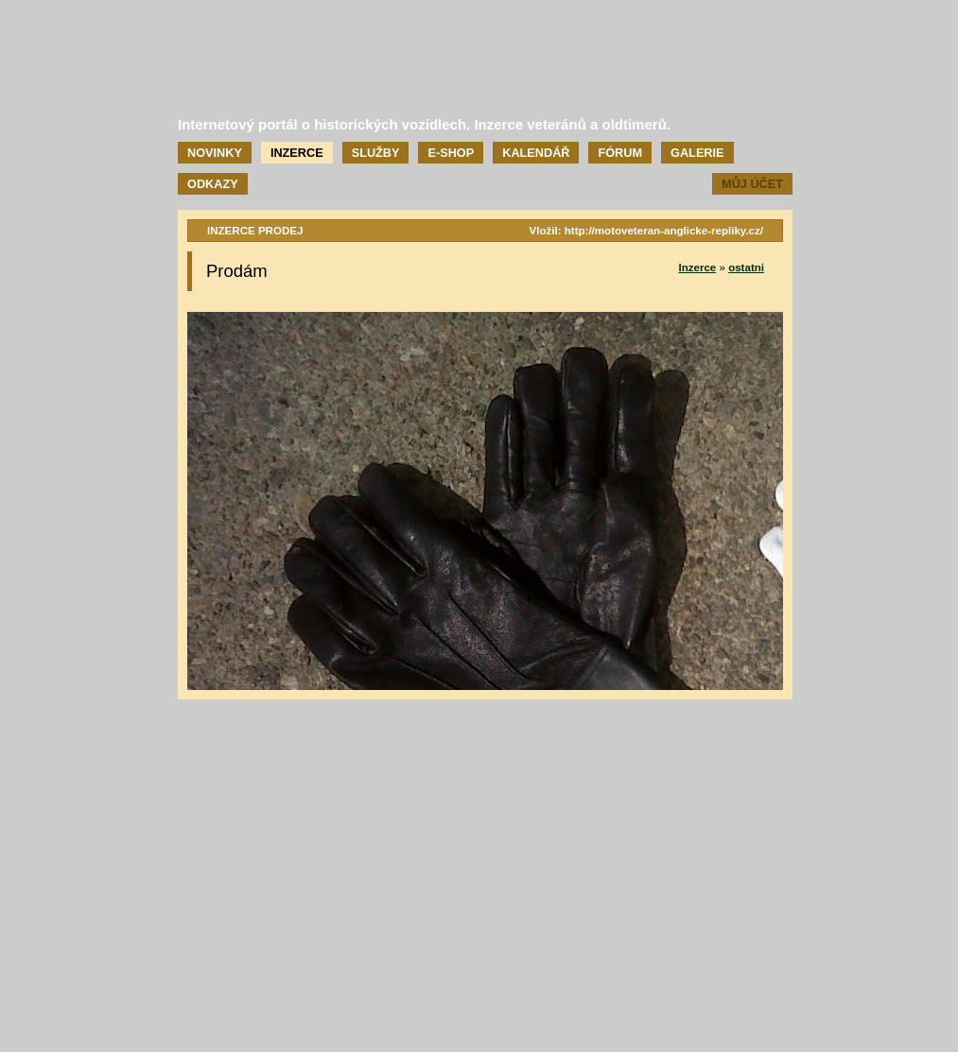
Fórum (620, 153)
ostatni (746, 267)
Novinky (214, 153)
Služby (376, 153)
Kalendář (535, 153)
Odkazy (212, 184)
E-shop (450, 153)
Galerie (697, 153)
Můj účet (752, 184)
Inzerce (296, 153)
